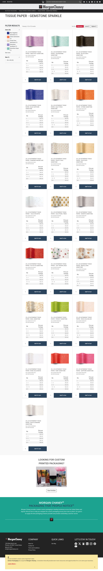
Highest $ (93, 30)
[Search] (62, 2)
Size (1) (7, 61)
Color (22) (8, 33)
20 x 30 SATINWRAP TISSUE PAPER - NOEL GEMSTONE (33, 321)
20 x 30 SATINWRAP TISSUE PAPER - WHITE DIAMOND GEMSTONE (33, 426)
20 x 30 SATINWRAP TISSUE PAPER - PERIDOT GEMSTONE (59, 321)
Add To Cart (37, 83)
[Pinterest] (97, 2)
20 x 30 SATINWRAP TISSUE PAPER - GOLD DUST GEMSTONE (84, 164)
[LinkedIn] (92, 2)
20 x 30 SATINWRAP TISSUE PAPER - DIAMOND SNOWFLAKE (34, 163)
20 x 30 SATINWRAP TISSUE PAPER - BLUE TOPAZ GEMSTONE (58, 110)
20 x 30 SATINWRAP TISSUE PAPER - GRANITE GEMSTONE (84, 216)
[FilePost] (89, 2)
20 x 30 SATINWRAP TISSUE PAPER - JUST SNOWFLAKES (59, 268)
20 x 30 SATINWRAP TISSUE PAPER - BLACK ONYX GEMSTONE (84, 57)
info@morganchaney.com (11, 549)
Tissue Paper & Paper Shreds (27, 14)
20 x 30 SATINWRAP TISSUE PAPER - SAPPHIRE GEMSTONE (84, 373)
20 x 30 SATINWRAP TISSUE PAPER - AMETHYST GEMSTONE (34, 56)
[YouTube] (100, 2)
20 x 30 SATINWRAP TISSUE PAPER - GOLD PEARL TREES (59, 216)
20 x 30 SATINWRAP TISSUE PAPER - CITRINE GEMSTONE (84, 109)
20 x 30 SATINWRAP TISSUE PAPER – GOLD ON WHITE (33, 216)
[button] (28, 11)
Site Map (54, 543)
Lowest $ (87, 30)
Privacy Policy (31, 550)
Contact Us (31, 545)
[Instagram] (94, 2)
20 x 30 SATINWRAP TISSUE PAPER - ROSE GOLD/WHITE (33, 373)
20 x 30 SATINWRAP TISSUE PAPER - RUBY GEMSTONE (58, 373)
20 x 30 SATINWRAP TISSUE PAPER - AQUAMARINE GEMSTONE (58, 57)
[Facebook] (84, 2)
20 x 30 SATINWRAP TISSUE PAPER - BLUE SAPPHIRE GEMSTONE (33, 110)
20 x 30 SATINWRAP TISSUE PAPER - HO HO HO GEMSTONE (34, 268)
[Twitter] (86, 2)
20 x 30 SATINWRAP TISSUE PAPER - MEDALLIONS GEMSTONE (84, 269)
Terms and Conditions (34, 548)
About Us (30, 543)
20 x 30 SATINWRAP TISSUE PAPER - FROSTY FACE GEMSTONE (58, 164)
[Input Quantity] (25, 83)
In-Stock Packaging (11, 14)
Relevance (80, 30)
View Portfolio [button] (51, 494)
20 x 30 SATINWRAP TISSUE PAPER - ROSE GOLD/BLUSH (84, 321)
